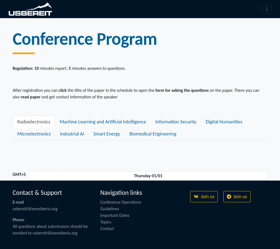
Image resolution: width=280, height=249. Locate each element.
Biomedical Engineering (152, 134)
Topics (105, 222)
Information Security (175, 122)
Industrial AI (72, 134)
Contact (107, 228)
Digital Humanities (224, 122)
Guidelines (109, 208)
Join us (204, 196)
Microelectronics (34, 134)
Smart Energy (106, 134)
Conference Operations (120, 202)
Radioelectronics (33, 122)
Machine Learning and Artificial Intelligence (103, 122)
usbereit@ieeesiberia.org (35, 208)
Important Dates (114, 215)
